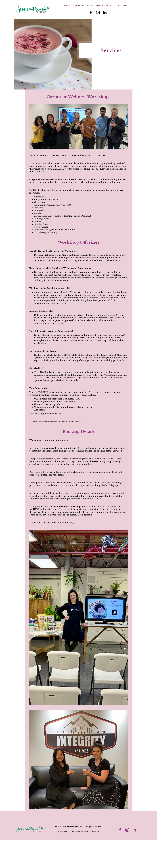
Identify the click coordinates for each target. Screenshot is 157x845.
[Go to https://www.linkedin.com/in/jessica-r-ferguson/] (105, 12)
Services (76, 6)
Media (105, 6)
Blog (112, 6)
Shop (119, 6)
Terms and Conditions (80, 831)
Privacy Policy (63, 831)
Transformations (91, 6)
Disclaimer (95, 831)
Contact (127, 6)
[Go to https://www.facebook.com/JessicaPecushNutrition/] (90, 12)
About (67, 6)
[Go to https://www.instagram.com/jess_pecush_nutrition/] (97, 12)
